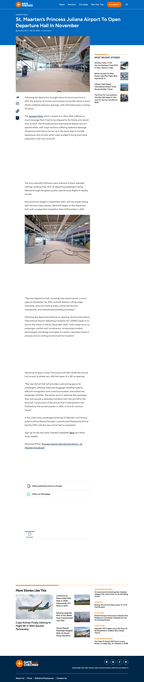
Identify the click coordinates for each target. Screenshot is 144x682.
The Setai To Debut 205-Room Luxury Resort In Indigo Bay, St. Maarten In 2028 (111, 633)
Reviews (72, 4)
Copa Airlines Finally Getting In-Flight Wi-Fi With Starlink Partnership (33, 616)
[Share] (17, 97)
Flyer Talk (98, 592)
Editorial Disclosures (44, 668)
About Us (20, 668)
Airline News (99, 616)
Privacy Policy (21, 673)
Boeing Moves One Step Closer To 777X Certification (110, 596)
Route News (99, 603)
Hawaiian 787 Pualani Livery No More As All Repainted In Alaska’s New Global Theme (110, 621)
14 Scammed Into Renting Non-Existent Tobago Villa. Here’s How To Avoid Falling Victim (111, 584)
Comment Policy (51, 673)
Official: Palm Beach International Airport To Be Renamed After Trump (105, 86)
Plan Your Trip (97, 4)
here (72, 432)
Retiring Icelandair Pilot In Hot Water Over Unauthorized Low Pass (64, 607)
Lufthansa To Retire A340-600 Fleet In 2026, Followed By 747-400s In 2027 (63, 591)
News (62, 4)
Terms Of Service (36, 673)
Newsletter (114, 4)
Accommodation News (103, 580)
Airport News (22, 15)
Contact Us (61, 668)
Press (29, 668)
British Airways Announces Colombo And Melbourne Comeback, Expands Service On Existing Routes (111, 608)
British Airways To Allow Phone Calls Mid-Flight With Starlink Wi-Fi (105, 76)
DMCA (63, 673)
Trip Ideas (83, 4)
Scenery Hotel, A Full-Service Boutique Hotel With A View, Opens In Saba (106, 65)
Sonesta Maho (36, 115)
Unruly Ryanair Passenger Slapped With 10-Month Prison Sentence (64, 622)
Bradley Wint (23, 31)
